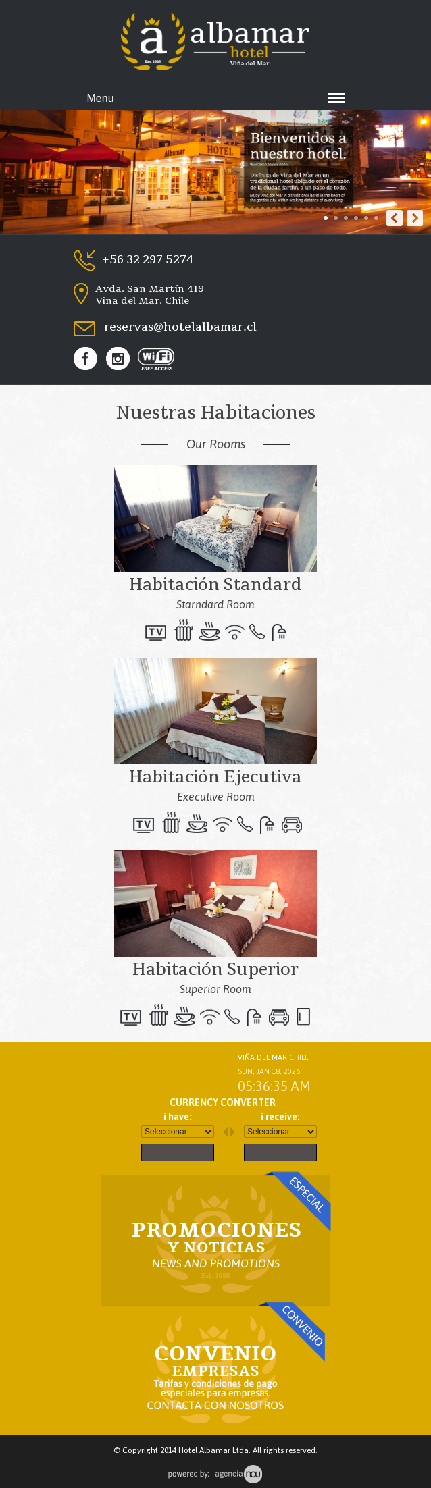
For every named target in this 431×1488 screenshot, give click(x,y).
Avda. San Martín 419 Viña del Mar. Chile (149, 293)
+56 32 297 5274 (147, 259)
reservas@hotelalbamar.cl (180, 328)
